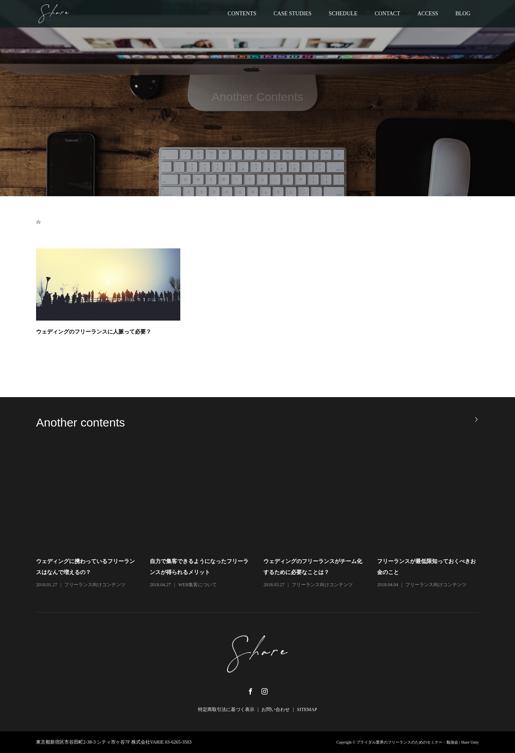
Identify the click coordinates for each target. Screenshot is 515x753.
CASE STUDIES (293, 13)
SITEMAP (307, 709)
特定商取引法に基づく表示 (226, 709)
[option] (263, 518)
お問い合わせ (275, 709)
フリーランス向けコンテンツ (94, 584)
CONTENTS (242, 13)
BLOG (462, 13)
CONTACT (387, 13)
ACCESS (427, 13)
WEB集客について (197, 584)
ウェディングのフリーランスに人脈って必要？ (93, 331)
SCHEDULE (343, 13)
